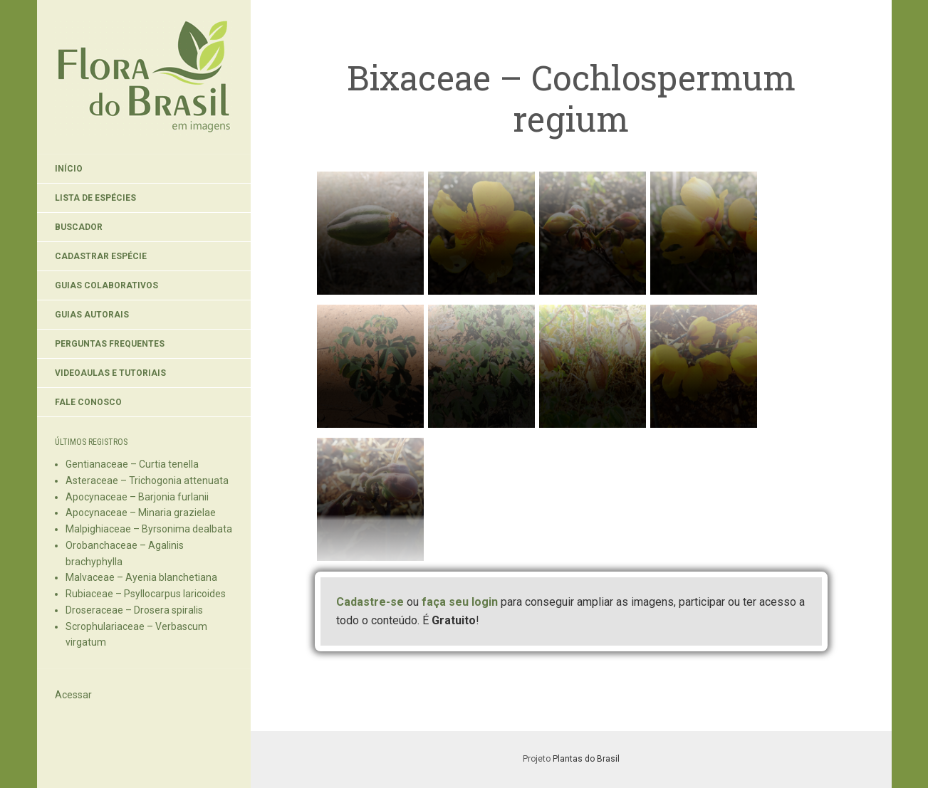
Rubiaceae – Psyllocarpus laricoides (146, 593)
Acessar (73, 694)
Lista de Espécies (95, 198)
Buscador (79, 227)
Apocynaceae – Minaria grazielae (141, 512)
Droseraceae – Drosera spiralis (134, 610)
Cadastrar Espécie (101, 256)
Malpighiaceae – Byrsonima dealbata (149, 529)
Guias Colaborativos (106, 285)
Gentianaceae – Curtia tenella (132, 464)
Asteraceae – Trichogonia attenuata (147, 480)
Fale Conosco (88, 402)
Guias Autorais (92, 315)
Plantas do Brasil (586, 759)
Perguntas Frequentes (110, 344)
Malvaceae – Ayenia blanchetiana (141, 577)
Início (69, 169)
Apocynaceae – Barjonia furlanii (137, 497)
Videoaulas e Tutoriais (110, 373)
